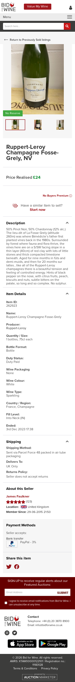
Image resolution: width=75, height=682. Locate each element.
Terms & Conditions (25, 668)
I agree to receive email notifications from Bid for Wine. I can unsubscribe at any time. (39, 602)
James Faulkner (17, 496)
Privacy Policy (49, 668)
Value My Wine (37, 6)
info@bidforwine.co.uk (48, 625)
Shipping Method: (18, 448)
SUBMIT (62, 593)
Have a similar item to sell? (37, 207)
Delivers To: (14, 462)
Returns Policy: (17, 472)
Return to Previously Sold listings (27, 40)
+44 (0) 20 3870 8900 (55, 621)
